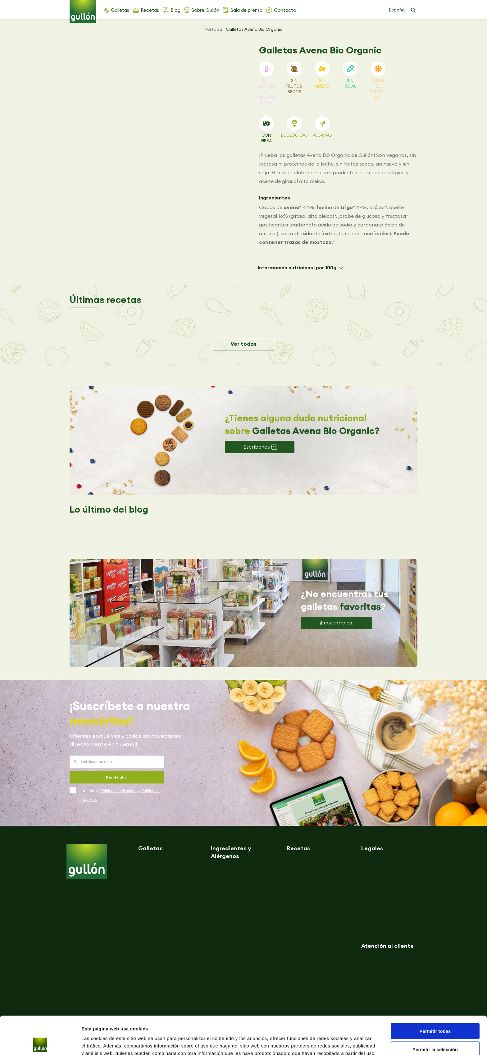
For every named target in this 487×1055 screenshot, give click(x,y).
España (397, 10)
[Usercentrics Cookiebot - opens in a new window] (40, 1043)
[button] (413, 10)
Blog (175, 10)
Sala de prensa (246, 10)
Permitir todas (435, 993)
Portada (213, 29)
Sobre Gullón (205, 10)
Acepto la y (121, 795)
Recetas (150, 10)
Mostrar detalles (336, 1042)
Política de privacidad (119, 790)
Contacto (285, 10)
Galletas (120, 10)
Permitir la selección (435, 1011)
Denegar (435, 1029)
